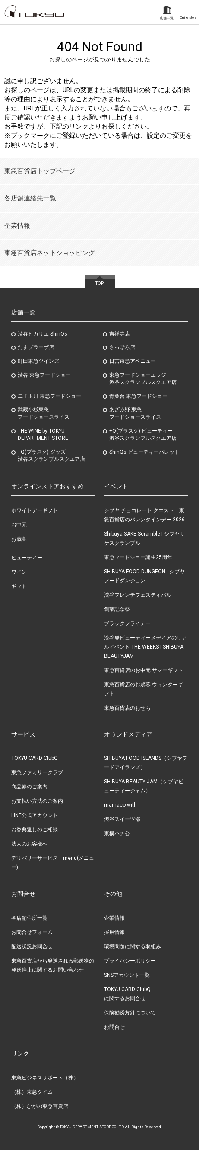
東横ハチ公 (117, 833)
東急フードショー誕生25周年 (138, 557)
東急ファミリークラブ (37, 772)
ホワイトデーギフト (34, 510)
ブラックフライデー (127, 623)
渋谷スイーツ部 (122, 819)
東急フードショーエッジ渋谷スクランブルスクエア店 (143, 378)
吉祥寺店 (119, 334)
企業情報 (17, 225)
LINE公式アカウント (34, 815)
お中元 (19, 525)
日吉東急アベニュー (132, 361)
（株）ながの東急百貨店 (39, 1106)
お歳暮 (19, 539)
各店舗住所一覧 (29, 918)
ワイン (19, 572)
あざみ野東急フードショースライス (135, 413)
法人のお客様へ (29, 844)
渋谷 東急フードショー (44, 375)
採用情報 (114, 932)
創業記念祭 (117, 609)
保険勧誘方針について (130, 1013)
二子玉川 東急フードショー (49, 396)
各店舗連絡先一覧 (30, 198)
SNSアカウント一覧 (127, 975)
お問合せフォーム (32, 932)
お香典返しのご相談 (34, 830)
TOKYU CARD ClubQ (34, 758)
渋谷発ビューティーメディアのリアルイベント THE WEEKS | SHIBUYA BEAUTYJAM (145, 647)
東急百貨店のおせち (127, 708)
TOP (99, 283)
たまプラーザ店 (36, 347)
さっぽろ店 (122, 347)
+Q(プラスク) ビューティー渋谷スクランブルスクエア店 (143, 434)
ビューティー (26, 558)
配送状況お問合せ (32, 946)
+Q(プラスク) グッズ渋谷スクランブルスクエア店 (51, 455)
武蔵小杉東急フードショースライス (43, 413)
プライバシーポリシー (130, 961)
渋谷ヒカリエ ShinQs (42, 334)
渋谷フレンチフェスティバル (137, 595)
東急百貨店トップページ (40, 171)
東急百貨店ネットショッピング (49, 253)
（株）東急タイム (32, 1092)
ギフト (19, 586)
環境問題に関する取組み (132, 946)
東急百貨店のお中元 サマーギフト (143, 670)
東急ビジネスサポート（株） (45, 1078)
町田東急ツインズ (38, 361)
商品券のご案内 (29, 787)
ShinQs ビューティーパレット (144, 452)
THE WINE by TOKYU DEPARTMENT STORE (43, 434)
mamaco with (120, 805)
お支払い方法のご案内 (37, 801)
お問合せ (114, 1027)
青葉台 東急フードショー (138, 396)
